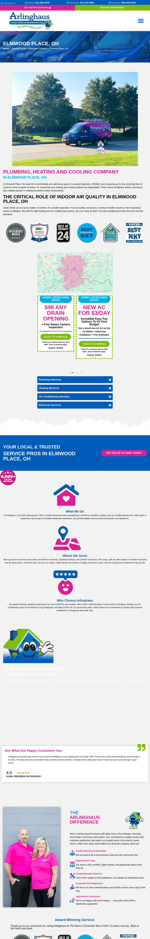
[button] (140, 20)
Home (6, 48)
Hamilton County (37, 48)
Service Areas (19, 48)
